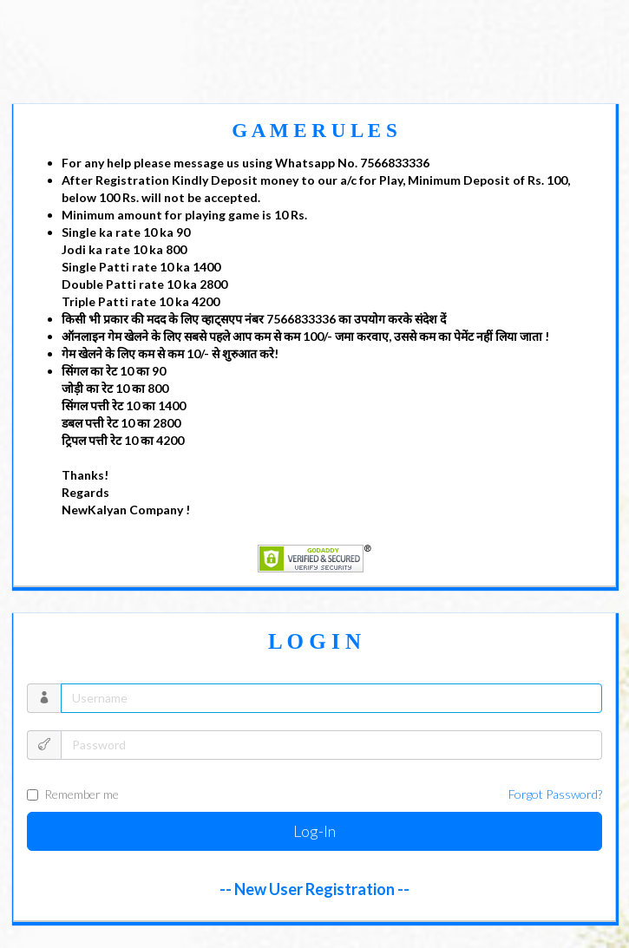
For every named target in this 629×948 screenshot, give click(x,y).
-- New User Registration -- (314, 889)
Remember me (314, 794)
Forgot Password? (555, 794)
